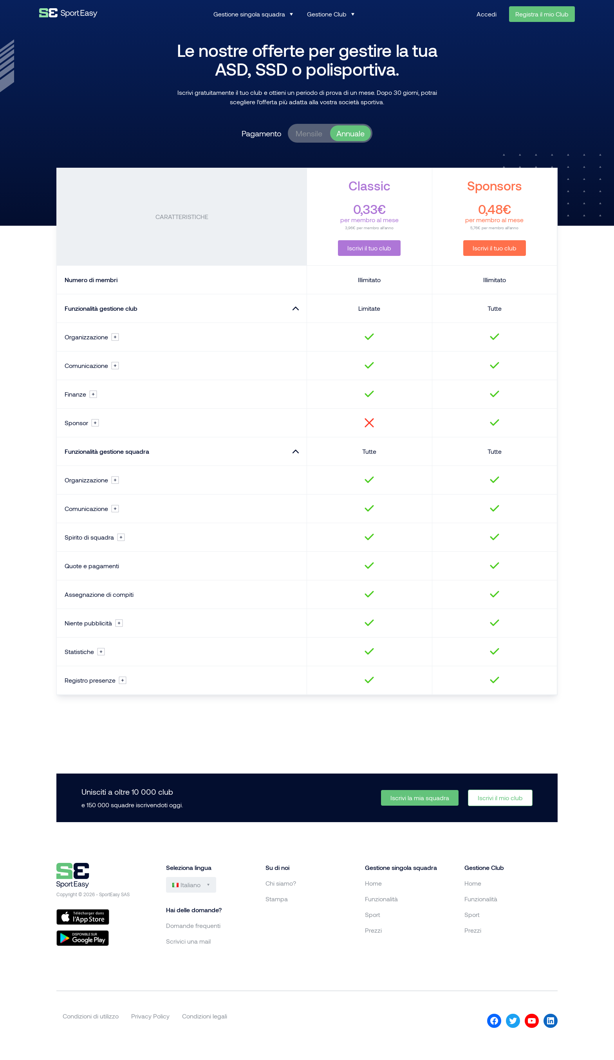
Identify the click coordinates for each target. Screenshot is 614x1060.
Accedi (487, 14)
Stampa (276, 898)
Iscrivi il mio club (500, 797)
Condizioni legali (204, 1016)
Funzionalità (381, 898)
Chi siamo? (280, 883)
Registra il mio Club (542, 14)
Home (373, 883)
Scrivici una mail (188, 941)
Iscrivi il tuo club (369, 248)
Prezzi (373, 930)
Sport (372, 914)
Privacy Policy (150, 1016)
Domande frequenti (193, 925)
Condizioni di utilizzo (91, 1016)
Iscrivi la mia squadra (419, 797)
